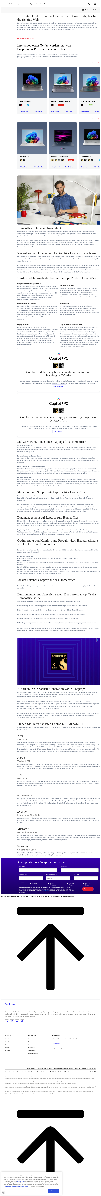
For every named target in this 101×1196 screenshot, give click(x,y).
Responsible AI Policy (42, 1071)
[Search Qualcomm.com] (83, 4)
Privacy (14, 1071)
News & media (31, 1047)
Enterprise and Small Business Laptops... (63, 1068)
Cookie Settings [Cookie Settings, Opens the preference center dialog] (39, 1191)
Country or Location (51, 874)
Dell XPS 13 (23, 781)
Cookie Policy (20, 1071)
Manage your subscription (58, 1048)
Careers (30, 1041)
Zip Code (76, 874)
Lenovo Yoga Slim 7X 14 (65, 818)
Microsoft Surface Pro (48, 835)
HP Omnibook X (54, 799)
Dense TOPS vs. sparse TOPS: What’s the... (85, 1068)
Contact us (7, 1047)
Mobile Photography (53, 884)
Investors (30, 1044)
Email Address (23, 874)
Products (7, 1038)
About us (30, 1038)
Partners (7, 1044)
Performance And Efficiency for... (44, 1068)
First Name (22, 866)
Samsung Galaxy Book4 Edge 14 (46, 853)
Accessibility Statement (30, 1071)
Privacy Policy (45, 890)
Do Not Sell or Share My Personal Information (16, 1186)
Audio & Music (87, 884)
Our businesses (32, 1050)
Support (7, 1041)
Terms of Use (8, 1071)
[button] (90, 10)
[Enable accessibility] (3, 1192)
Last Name (64, 866)
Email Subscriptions (33, 1053)
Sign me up (87, 889)
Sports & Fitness (71, 884)
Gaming (34, 883)
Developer (7, 1050)
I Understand (53, 1191)
